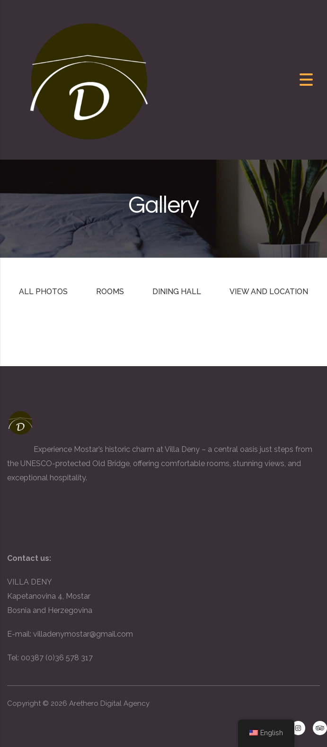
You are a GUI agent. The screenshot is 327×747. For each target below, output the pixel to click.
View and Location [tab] (269, 291)
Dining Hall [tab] (176, 291)
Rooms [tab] (110, 291)
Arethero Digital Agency (109, 703)
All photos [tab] (43, 291)
